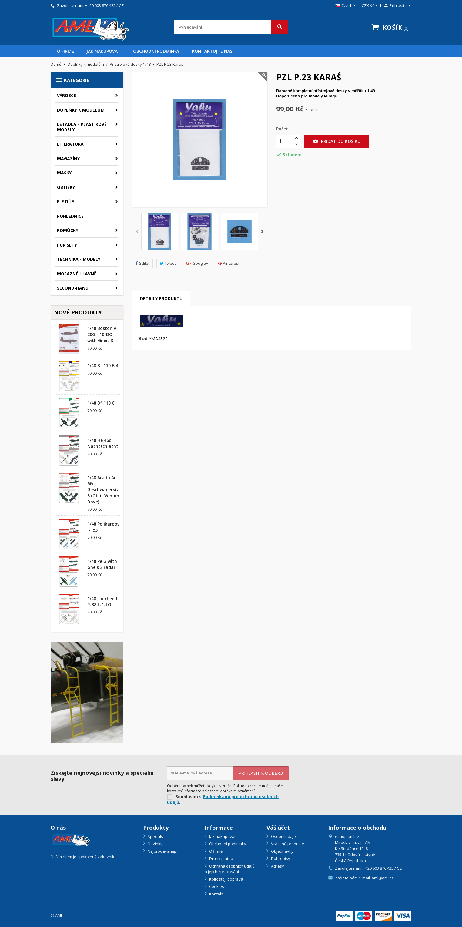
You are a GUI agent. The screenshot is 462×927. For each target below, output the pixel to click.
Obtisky (66, 187)
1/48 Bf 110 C (101, 403)
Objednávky (281, 851)
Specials (155, 836)
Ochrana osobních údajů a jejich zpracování (230, 869)
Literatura (70, 144)
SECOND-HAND (73, 288)
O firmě (65, 51)
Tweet (168, 263)
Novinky (154, 843)
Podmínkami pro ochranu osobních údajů (223, 799)
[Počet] (284, 141)
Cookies (216, 886)
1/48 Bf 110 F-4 (102, 365)
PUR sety (67, 245)
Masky (64, 173)
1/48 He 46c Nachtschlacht (102, 443)
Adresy (277, 866)
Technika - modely (78, 259)
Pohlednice (70, 216)
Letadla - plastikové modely (82, 127)
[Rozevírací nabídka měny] (370, 5)
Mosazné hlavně (76, 274)
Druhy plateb (220, 858)
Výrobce (66, 95)
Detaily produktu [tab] (161, 298)
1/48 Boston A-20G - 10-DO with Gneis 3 (102, 334)
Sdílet (142, 263)
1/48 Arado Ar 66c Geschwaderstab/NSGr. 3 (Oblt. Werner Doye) (111, 489)
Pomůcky (67, 230)
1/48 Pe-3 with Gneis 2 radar (102, 564)
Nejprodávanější (162, 851)
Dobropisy (280, 858)
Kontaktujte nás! (213, 51)
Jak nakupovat (103, 51)
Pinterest (228, 263)
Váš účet (278, 827)
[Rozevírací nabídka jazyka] (346, 5)
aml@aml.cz (382, 878)
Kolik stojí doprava (225, 879)
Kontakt (215, 894)
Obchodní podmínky (156, 51)
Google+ (197, 263)
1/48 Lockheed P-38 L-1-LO (102, 601)
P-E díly (65, 201)
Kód (143, 338)
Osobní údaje (283, 836)
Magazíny (68, 158)
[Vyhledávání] (231, 27)
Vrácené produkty (287, 843)
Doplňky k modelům (81, 110)
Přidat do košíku (336, 141)
